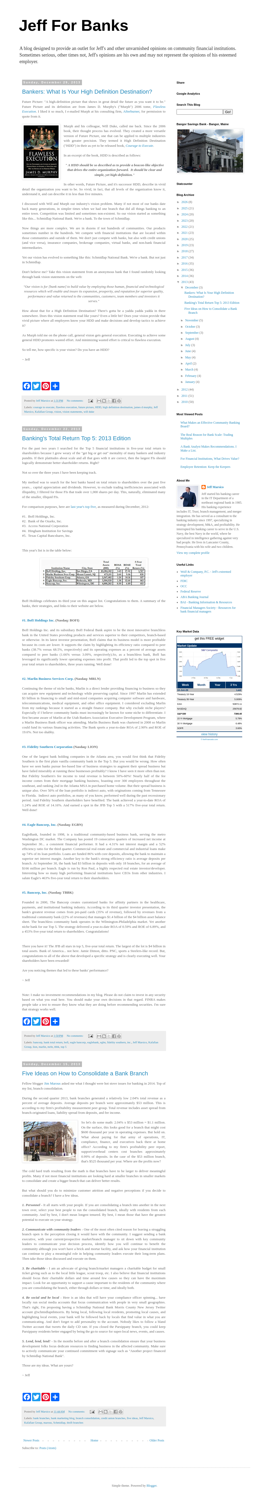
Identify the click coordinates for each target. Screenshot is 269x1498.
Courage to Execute (139, 146)
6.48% (239, 723)
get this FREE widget (209, 638)
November (192, 320)
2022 (185, 227)
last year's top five (83, 507)
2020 (185, 239)
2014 (185, 276)
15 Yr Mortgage (185, 718)
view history (209, 734)
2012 (185, 389)
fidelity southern (116, 1042)
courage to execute (43, 407)
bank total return (53, 1042)
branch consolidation (88, 1418)
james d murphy (143, 407)
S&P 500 (181, 713)
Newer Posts (31, 1440)
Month (202, 685)
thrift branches (75, 1422)
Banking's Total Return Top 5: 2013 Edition (76, 438)
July (188, 345)
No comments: (75, 400)
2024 (185, 214)
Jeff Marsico (140, 1042)
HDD (98, 407)
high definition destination (118, 407)
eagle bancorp (78, 1042)
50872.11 (237, 704)
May (188, 357)
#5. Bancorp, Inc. (34, 892)
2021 (185, 233)
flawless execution (66, 407)
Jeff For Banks (73, 25)
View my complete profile (193, 553)
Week (185, 685)
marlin (42, 1046)
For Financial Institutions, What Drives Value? (209, 458)
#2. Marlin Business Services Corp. (48, 679)
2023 (185, 220)
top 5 (63, 1046)
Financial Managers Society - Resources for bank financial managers (208, 609)
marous (47, 1422)
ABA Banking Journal (194, 597)
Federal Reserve (190, 591)
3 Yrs (233, 685)
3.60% (239, 728)
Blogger (152, 1485)
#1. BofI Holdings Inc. (38, 620)
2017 (185, 257)
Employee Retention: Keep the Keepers (205, 467)
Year (217, 685)
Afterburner (131, 111)
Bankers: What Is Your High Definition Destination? (87, 91)
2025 (185, 208)
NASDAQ (182, 708)
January (190, 382)
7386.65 (238, 713)
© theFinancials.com (209, 739)
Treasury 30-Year (185, 699)
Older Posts (156, 1440)
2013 (185, 282)
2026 (185, 202)
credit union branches (113, 1418)
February (191, 376)
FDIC (184, 581)
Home (94, 1440)
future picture (86, 407)
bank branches (41, 1418)
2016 (185, 263)
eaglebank (93, 1042)
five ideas (132, 1418)
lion (35, 1046)
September (192, 333)
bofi (66, 1042)
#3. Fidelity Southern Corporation (47, 747)
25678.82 (237, 708)
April (189, 363)
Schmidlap (59, 1422)
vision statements (72, 411)
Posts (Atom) (47, 1448)
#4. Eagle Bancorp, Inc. (39, 825)
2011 (185, 396)
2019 (185, 245)
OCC (183, 586)
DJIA (179, 704)
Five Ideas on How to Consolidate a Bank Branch (85, 1073)
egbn (103, 1042)
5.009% (238, 699)
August (190, 339)
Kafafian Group (44, 411)
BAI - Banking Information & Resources (206, 602)
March (189, 369)
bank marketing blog (62, 1418)
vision (57, 411)
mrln (50, 1046)
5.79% (239, 718)
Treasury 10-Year (185, 694)
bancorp (37, 1042)
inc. (129, 1042)
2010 (185, 402)
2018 (185, 251)
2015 (185, 270)
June (188, 351)
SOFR (180, 728)
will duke (89, 411)
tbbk (56, 1046)
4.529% (238, 694)
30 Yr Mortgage (185, 723)
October (190, 326)
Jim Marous (52, 1083)
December (192, 287)
